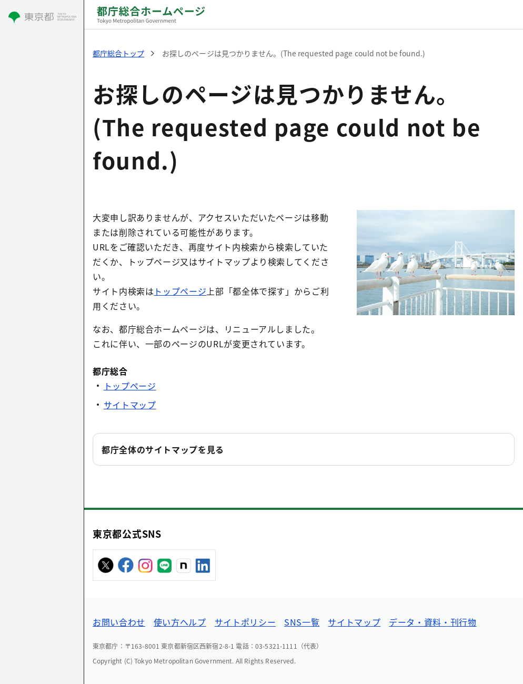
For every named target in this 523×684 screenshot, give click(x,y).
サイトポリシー (245, 622)
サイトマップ (130, 404)
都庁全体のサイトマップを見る (163, 449)
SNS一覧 (301, 622)
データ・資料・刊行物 (432, 622)
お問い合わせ (119, 622)
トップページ (180, 291)
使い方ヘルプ (180, 622)
